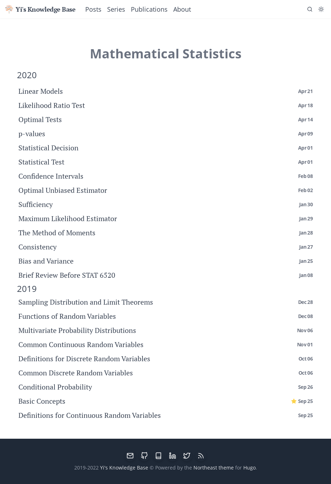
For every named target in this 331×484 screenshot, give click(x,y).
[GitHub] (144, 455)
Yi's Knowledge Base (39, 9)
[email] (130, 455)
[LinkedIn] (172, 455)
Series (116, 9)
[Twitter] (186, 455)
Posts (93, 9)
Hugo (249, 467)
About (182, 9)
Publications (149, 9)
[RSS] (201, 455)
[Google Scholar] (158, 455)
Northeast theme (213, 467)
